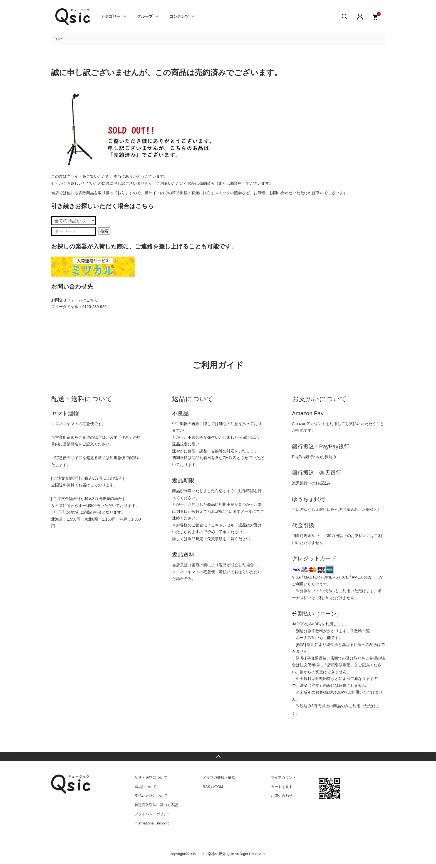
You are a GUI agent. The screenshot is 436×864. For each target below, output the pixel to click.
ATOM (218, 787)
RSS (206, 787)
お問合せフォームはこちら (74, 300)
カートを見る (282, 787)
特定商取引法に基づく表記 (156, 805)
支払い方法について (151, 796)
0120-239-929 (94, 306)
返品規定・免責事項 (205, 538)
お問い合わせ (282, 796)
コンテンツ (179, 16)
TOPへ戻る (218, 756)
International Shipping (152, 823)
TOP (58, 39)
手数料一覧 (360, 631)
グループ (145, 16)
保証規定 (250, 437)
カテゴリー (110, 16)
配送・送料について (151, 777)
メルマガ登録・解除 (219, 777)
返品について (145, 787)
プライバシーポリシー (153, 814)
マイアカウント (283, 777)
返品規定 (180, 444)
